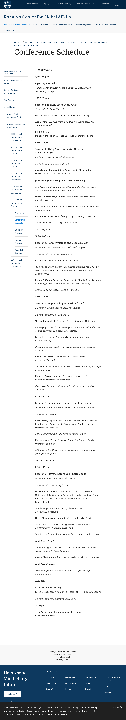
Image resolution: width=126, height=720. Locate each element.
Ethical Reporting (91, 676)
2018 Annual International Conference (16, 162)
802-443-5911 (20, 700)
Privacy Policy (60, 714)
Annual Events (103, 41)
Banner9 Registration (53, 681)
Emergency (50, 676)
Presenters (19, 211)
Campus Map (70, 676)
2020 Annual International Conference (16, 135)
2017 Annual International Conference (16, 175)
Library (87, 681)
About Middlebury (75, 3)
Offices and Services (92, 3)
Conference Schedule (20, 220)
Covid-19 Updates (72, 681)
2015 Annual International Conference (16, 201)
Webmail (108, 690)
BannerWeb (50, 687)
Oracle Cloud (89, 687)
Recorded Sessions (19, 250)
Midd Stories (107, 3)
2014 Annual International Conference (16, 261)
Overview (70, 41)
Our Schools (54, 3)
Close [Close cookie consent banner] (117, 707)
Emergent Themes (19, 230)
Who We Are (9, 29)
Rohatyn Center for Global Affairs (37, 15)
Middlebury (18, 41)
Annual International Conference (26, 44)
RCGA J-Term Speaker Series (13, 80)
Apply (64, 3)
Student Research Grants (61, 23)
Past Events (9, 98)
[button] (118, 3)
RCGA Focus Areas (40, 23)
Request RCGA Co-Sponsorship (11, 90)
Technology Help (111, 685)
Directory (68, 687)
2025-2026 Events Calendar (17, 23)
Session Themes (18, 240)
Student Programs (84, 23)
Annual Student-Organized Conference (17, 114)
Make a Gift (12, 692)
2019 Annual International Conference (16, 148)
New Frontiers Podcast (106, 23)
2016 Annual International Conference (16, 188)
